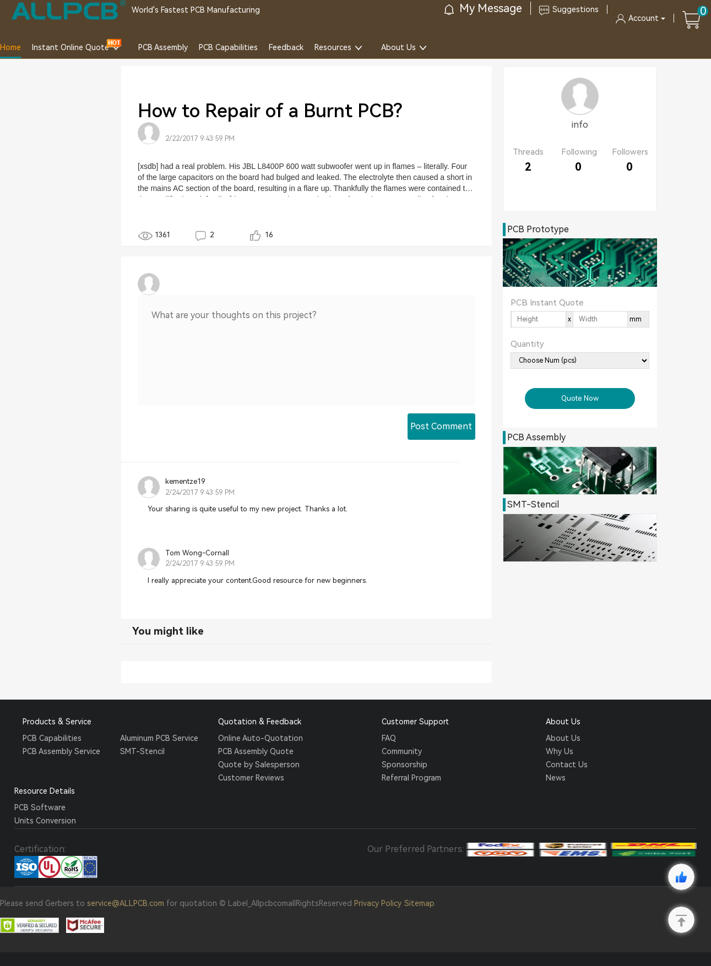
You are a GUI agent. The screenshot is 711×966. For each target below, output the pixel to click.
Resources (332, 47)
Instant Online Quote (70, 47)
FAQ (389, 738)
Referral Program (411, 777)
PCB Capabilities (228, 47)
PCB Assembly (163, 47)
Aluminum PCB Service (159, 738)
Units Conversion (45, 820)
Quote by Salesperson (259, 764)
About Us (398, 47)
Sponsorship (404, 764)
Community (402, 751)
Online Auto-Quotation (260, 738)
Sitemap (419, 903)
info (580, 124)
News (556, 777)
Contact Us (567, 764)
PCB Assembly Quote (256, 751)
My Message (483, 8)
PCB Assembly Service (61, 751)
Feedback (286, 47)
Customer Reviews (251, 777)
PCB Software (40, 807)
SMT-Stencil (142, 751)
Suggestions (569, 9)
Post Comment (441, 426)
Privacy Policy (377, 903)
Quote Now (580, 398)
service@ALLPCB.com (125, 903)
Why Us (559, 751)
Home (10, 47)
